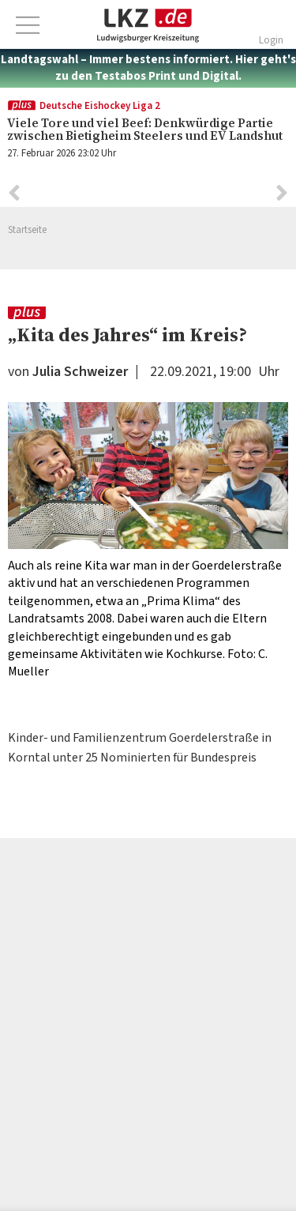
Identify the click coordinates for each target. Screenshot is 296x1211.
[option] (148, 541)
